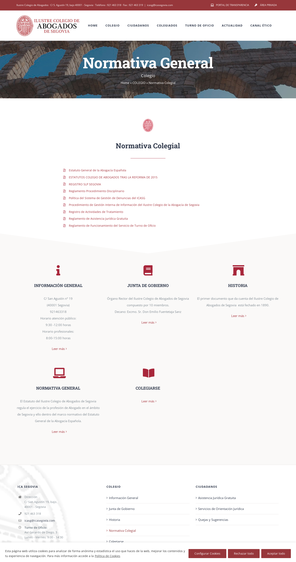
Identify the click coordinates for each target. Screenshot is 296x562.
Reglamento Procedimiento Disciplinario (96, 191)
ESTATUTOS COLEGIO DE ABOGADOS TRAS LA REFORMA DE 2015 (113, 177)
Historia (114, 514)
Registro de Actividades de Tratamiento (96, 212)
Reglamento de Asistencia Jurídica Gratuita (98, 219)
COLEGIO (139, 83)
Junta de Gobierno (122, 503)
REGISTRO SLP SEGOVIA (85, 184)
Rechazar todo (244, 553)
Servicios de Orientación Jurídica (221, 503)
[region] (148, 552)
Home (125, 83)
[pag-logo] (148, 120)
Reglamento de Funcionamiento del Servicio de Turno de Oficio (112, 226)
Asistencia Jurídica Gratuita (217, 492)
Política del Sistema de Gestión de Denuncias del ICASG (107, 198)
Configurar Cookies (207, 553)
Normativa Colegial (122, 525)
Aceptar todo (276, 553)
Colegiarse (116, 536)
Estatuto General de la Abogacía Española (97, 170)
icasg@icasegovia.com (160, 5)
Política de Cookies (107, 556)
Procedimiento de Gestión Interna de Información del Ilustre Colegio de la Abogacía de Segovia (134, 205)
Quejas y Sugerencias (213, 514)
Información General (123, 492)
